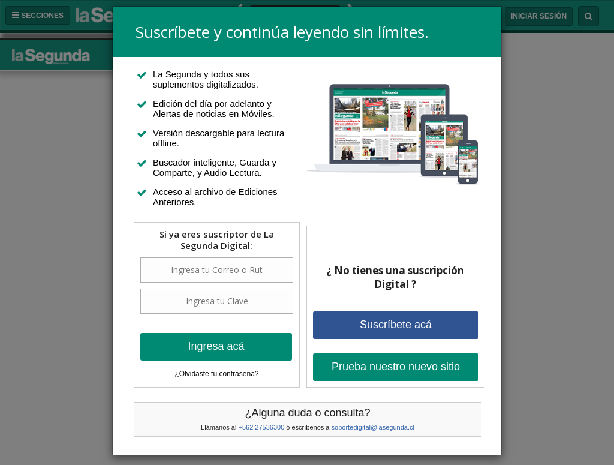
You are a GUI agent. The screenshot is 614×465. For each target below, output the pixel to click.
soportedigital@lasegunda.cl (373, 427)
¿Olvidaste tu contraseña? (216, 374)
